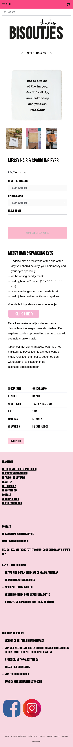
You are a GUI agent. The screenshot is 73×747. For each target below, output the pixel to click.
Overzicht (16, 441)
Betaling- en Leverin (13, 478)
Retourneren (9, 486)
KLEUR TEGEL (14, 211)
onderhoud (30, 469)
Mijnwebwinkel (36, 741)
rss (29, 736)
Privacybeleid (9, 490)
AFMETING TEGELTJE (18, 181)
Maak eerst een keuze (37, 233)
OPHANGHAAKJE (15, 196)
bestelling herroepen (38, 736)
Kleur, (6, 469)
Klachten (7, 482)
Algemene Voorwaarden (14, 473)
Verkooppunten (10, 499)
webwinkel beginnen (53, 736)
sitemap (23, 736)
